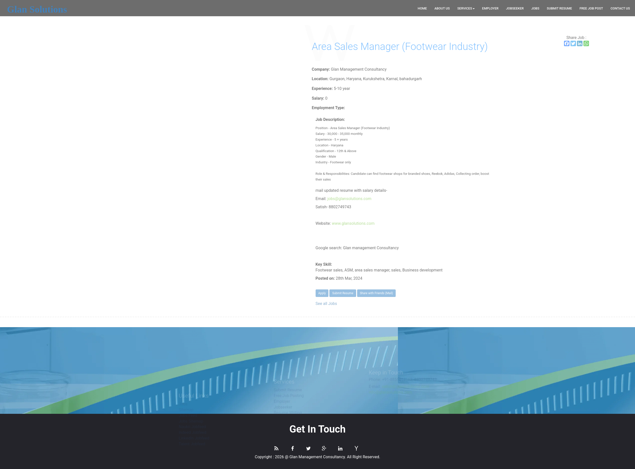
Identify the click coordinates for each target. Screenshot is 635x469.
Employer (490, 8)
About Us (442, 8)
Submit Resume (559, 8)
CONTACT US (620, 8)
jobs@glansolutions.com (455, 198)
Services (465, 8)
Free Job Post (591, 8)
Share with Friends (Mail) (481, 293)
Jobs (535, 8)
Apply (427, 293)
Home (422, 8)
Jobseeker (515, 8)
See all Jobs (431, 303)
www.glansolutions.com (458, 223)
